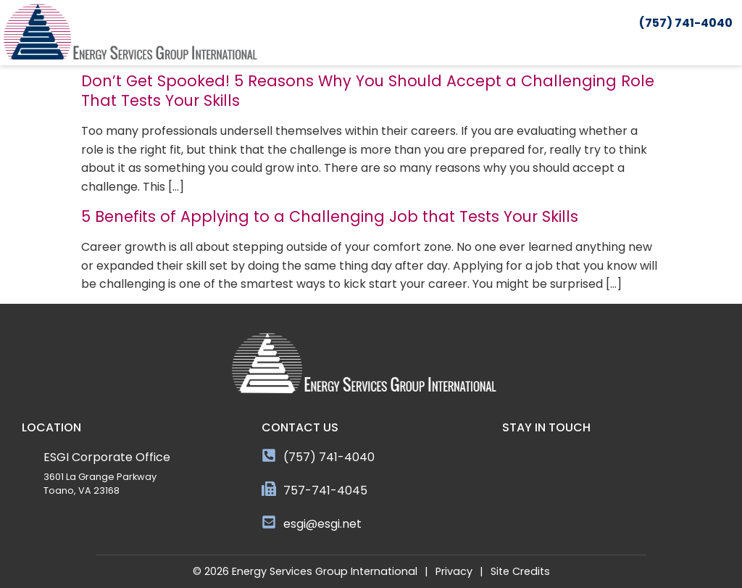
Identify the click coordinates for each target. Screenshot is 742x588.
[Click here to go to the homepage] (130, 33)
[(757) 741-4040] (269, 455)
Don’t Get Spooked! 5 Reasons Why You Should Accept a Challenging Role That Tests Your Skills (367, 90)
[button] (732, 45)
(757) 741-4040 (329, 457)
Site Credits (520, 571)
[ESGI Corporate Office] (29, 455)
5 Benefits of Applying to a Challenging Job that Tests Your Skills (329, 216)
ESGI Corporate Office (106, 457)
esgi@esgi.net (322, 523)
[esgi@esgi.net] (269, 522)
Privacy (453, 571)
